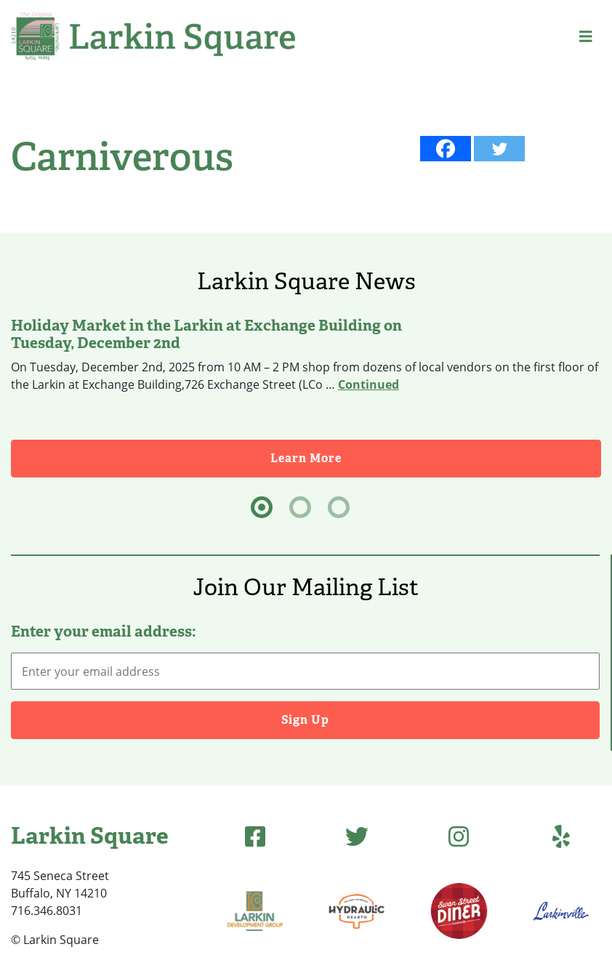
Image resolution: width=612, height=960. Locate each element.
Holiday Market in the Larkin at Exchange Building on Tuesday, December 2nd (206, 334)
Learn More (306, 458)
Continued (368, 384)
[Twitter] (499, 148)
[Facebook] (445, 148)
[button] (586, 36)
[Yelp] (561, 836)
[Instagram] (458, 836)
